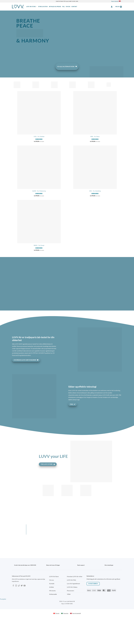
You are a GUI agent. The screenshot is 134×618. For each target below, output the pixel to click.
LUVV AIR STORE (31, 6)
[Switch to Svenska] (64, 613)
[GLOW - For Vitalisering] (39, 167)
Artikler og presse (55, 6)
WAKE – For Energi (39, 245)
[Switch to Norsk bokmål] (75, 613)
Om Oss (68, 6)
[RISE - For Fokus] (95, 112)
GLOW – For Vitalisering (39, 191)
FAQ (63, 6)
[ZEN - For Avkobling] (95, 167)
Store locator (43, 6)
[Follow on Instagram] (16, 586)
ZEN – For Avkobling (95, 191)
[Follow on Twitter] (22, 586)
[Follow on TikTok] (19, 586)
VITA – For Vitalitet (39, 136)
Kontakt (74, 6)
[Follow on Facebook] (13, 586)
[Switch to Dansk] (56, 613)
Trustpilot (3, 599)
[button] (112, 6)
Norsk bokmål (116, 1)
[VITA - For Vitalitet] (39, 112)
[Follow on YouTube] (24, 586)
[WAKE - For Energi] (39, 221)
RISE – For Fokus (95, 136)
